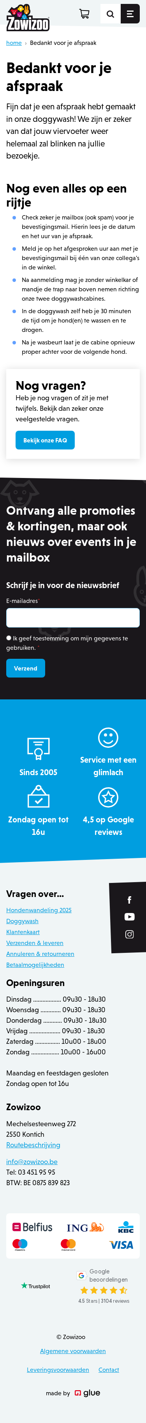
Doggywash (22, 921)
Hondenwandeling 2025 (39, 910)
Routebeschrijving (33, 1145)
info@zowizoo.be (32, 1162)
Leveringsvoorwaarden (58, 1369)
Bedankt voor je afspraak (63, 42)
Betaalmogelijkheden (35, 964)
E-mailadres (23, 600)
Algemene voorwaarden (73, 1351)
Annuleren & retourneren (40, 953)
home (14, 42)
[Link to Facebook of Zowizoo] (130, 900)
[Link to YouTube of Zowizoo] (130, 916)
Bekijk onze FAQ (45, 440)
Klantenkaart (23, 932)
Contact (109, 1369)
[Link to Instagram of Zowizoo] (130, 934)
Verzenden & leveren (34, 943)
